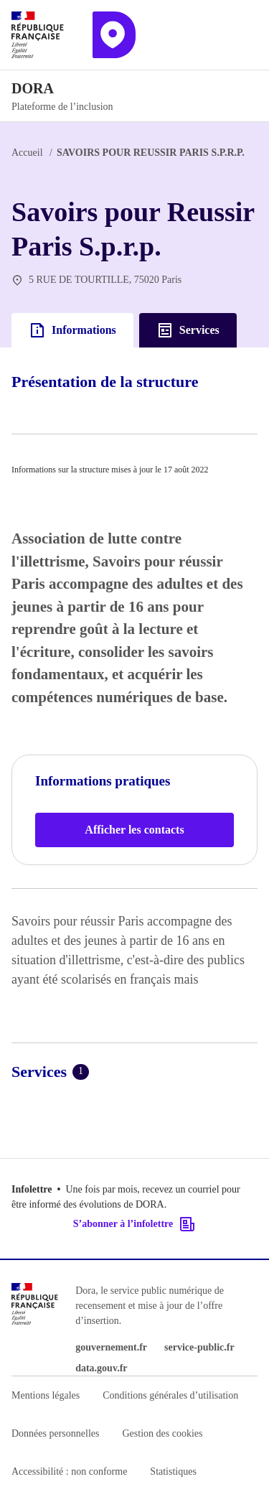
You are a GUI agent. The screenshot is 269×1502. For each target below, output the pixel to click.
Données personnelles (55, 1433)
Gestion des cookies (162, 1433)
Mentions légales (45, 1395)
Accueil (27, 152)
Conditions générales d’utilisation (170, 1395)
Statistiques (173, 1471)
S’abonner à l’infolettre (134, 1224)
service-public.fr (199, 1347)
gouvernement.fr (111, 1347)
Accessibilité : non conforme (69, 1471)
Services (188, 330)
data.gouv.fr (101, 1368)
